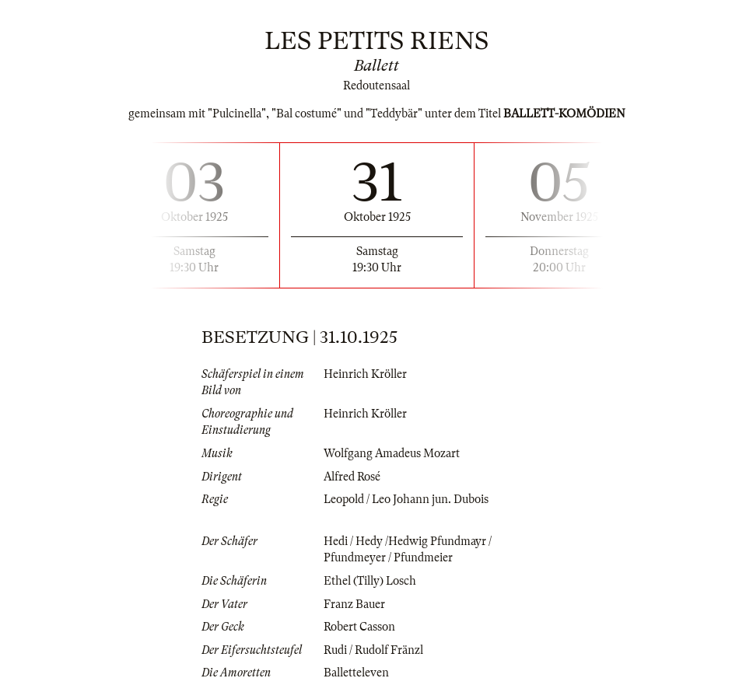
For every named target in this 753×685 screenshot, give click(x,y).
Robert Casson (359, 626)
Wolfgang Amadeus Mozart (392, 453)
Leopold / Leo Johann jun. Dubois (406, 499)
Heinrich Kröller (365, 374)
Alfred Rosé (352, 476)
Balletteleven (356, 672)
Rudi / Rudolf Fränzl (373, 650)
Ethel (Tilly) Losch (370, 581)
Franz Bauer (354, 604)
